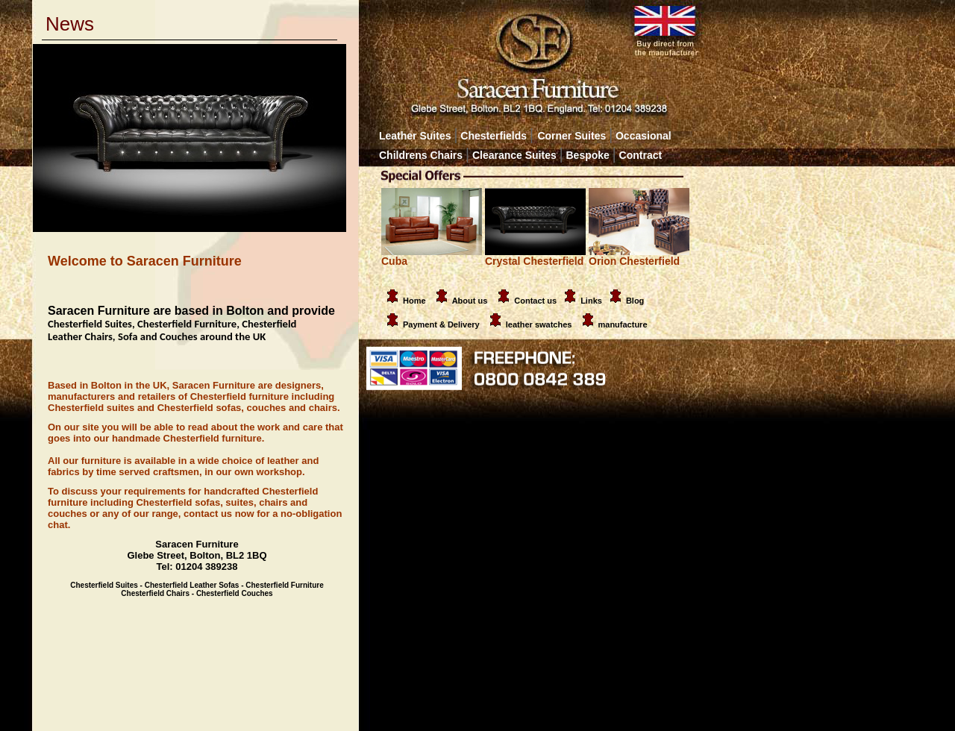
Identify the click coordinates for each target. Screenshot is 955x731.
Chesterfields (493, 136)
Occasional (640, 136)
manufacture (623, 324)
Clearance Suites (514, 155)
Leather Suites (415, 136)
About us (470, 300)
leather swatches (540, 324)
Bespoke (589, 155)
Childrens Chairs (421, 155)
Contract (641, 155)
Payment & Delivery (430, 324)
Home (403, 300)
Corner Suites (571, 136)
